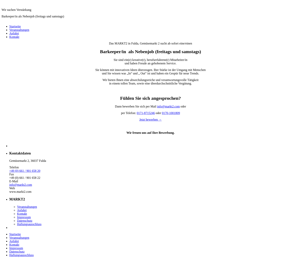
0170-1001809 (171, 113)
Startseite (15, 26)
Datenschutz (24, 220)
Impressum (24, 217)
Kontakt (14, 36)
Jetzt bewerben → (150, 119)
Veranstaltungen (19, 30)
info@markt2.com (168, 106)
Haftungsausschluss (29, 224)
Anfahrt (14, 33)
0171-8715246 (146, 113)
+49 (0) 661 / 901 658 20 (24, 170)
